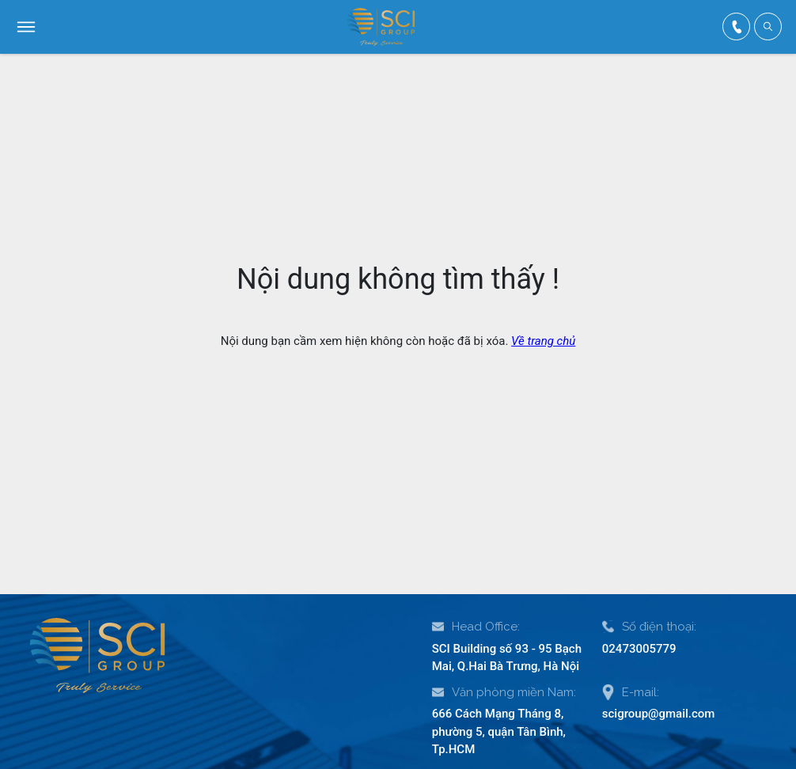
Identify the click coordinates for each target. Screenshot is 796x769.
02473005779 (639, 649)
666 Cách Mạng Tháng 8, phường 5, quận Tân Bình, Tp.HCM (499, 731)
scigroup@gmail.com (658, 713)
